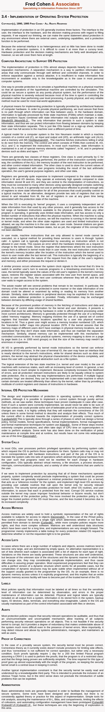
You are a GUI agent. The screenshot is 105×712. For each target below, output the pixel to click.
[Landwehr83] (9, 419)
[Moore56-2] (21, 120)
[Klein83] (65, 424)
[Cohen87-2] (9, 705)
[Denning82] (11, 227)
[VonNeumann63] (38, 140)
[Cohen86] (47, 522)
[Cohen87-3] (23, 705)
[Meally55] (8, 120)
